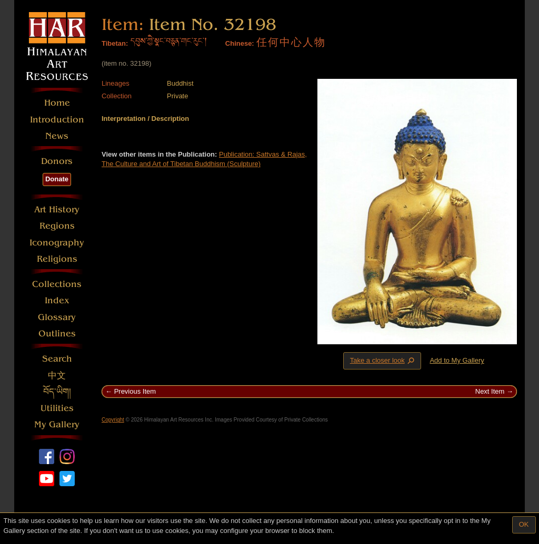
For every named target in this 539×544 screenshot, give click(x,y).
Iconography (56, 243)
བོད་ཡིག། (57, 392)
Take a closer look (383, 360)
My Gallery (56, 424)
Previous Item (135, 391)
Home (57, 103)
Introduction (57, 120)
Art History (56, 209)
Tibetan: (115, 43)
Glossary (57, 317)
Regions (57, 226)
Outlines (57, 333)
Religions (57, 259)
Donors (57, 161)
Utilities (57, 408)
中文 (57, 376)
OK (524, 524)
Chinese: (239, 43)
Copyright (113, 420)
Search (57, 359)
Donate (56, 179)
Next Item (490, 391)
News (56, 136)
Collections (57, 284)
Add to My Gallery (457, 360)
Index (57, 300)
